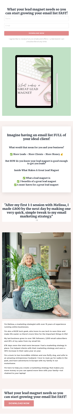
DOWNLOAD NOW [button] (36, 33)
